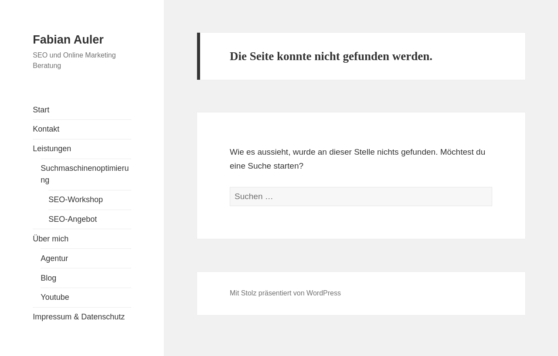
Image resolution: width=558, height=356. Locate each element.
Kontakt (46, 129)
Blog (48, 278)
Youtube (55, 297)
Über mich (50, 238)
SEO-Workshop (75, 199)
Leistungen (52, 148)
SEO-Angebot (72, 219)
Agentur (54, 258)
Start (41, 109)
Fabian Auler (68, 39)
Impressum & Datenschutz (79, 316)
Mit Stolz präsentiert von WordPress (285, 293)
